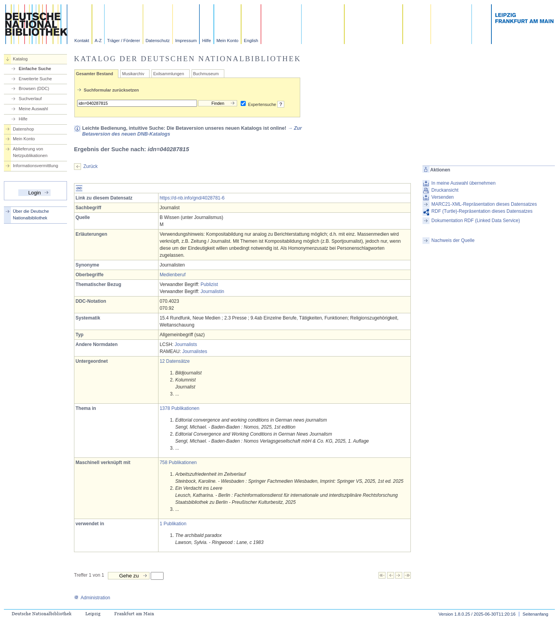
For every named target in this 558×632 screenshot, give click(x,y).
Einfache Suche (35, 68)
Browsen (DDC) (34, 88)
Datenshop (23, 129)
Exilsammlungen (168, 73)
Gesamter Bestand (94, 73)
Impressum (186, 40)
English (251, 40)
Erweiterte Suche (35, 78)
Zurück (90, 166)
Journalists (186, 344)
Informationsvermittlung (35, 165)
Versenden (442, 197)
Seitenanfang (535, 614)
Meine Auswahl (33, 108)
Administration (92, 597)
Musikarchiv (133, 73)
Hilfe (206, 40)
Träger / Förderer (123, 40)
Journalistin (212, 291)
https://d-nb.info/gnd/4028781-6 (192, 198)
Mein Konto (228, 40)
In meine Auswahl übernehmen (463, 183)
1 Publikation (173, 523)
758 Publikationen (178, 462)
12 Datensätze (175, 361)
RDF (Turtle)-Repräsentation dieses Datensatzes (482, 211)
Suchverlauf (30, 98)
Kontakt (81, 40)
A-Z (98, 40)
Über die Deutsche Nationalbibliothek (31, 214)
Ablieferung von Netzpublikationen (30, 152)
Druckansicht (444, 190)
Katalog (20, 58)
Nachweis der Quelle (453, 240)
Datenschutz (158, 40)
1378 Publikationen (179, 408)
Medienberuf (173, 274)
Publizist (209, 284)
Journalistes (194, 351)
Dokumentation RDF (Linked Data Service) (475, 220)
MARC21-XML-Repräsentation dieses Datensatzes (484, 204)
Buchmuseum (206, 73)
